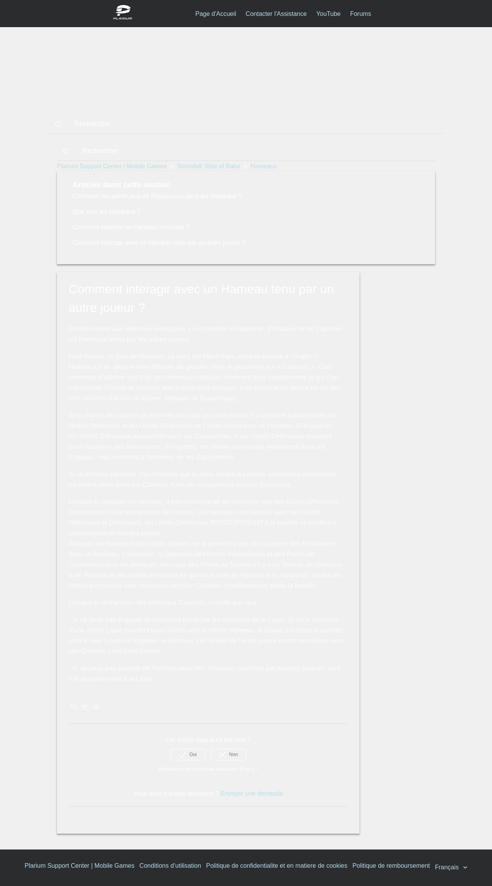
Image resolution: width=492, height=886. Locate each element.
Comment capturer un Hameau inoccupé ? (130, 227)
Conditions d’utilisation (170, 865)
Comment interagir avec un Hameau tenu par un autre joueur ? (158, 242)
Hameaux (264, 166)
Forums (360, 13)
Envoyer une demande (252, 793)
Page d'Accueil (215, 13)
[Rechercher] (246, 124)
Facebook (73, 712)
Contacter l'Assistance (276, 13)
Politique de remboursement (391, 865)
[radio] (187, 754)
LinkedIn (96, 712)
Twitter (84, 712)
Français (448, 867)
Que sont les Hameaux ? (106, 211)
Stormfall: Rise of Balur (209, 166)
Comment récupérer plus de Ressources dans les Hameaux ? (157, 196)
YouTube (328, 13)
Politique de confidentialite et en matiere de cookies (276, 865)
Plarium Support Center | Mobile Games (112, 166)
